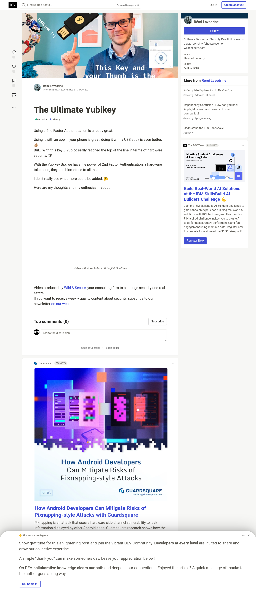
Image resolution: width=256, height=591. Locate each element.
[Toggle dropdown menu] (173, 363)
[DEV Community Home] (12, 5)
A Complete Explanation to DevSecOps (214, 93)
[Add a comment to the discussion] (104, 335)
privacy (55, 119)
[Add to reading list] (14, 82)
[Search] (23, 5)
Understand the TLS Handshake (214, 130)
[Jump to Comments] (14, 68)
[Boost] (14, 94)
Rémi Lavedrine (53, 86)
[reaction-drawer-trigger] (13, 54)
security (41, 119)
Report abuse (112, 347)
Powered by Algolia (128, 5)
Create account (234, 5)
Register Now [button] (195, 240)
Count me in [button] (30, 584)
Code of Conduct (90, 347)
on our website (62, 304)
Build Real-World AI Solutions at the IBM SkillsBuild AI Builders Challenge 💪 (212, 194)
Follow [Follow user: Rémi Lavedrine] (214, 31)
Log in (213, 5)
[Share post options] (13, 107)
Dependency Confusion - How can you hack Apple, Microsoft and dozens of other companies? (214, 111)
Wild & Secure (75, 288)
